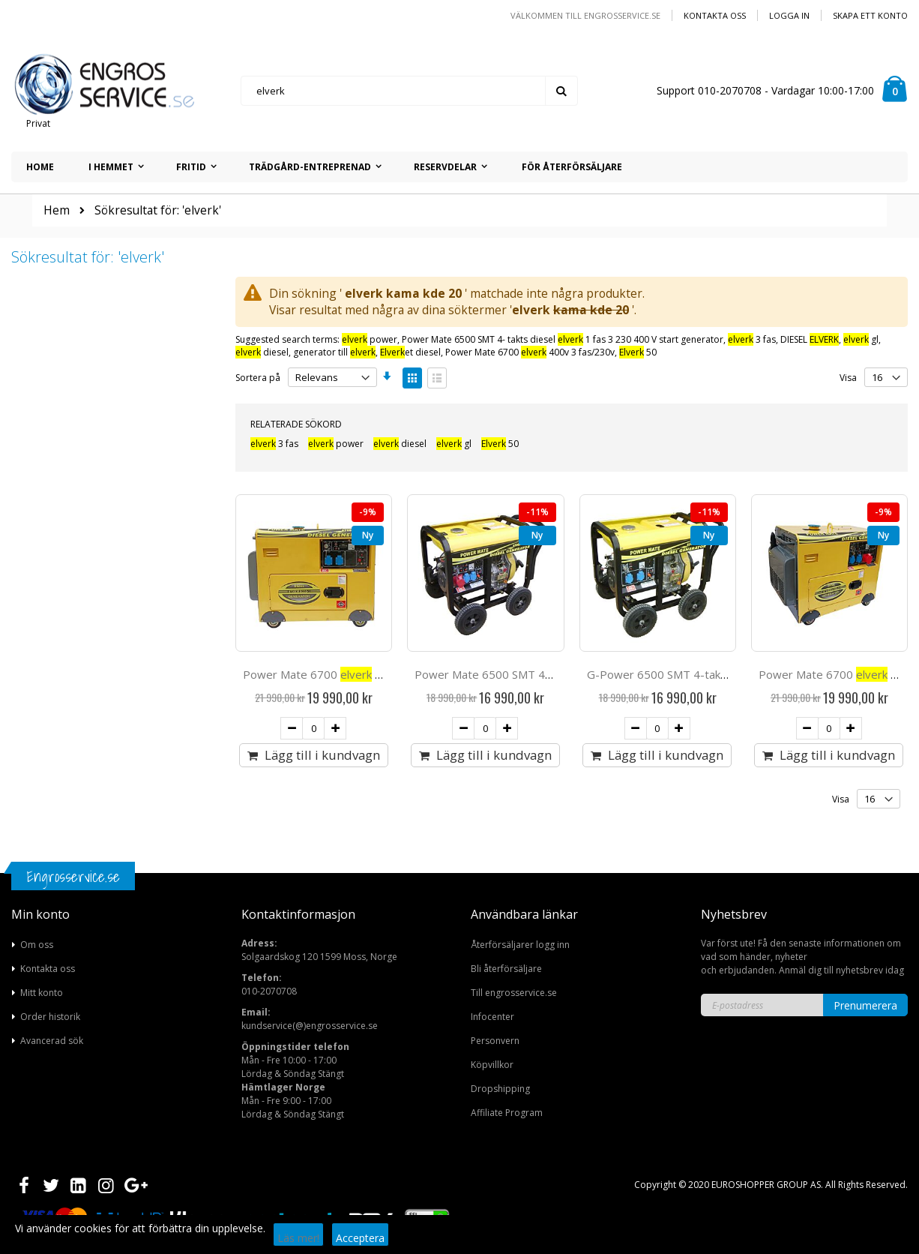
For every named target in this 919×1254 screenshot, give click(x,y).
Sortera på (257, 377)
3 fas (752, 339)
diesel (262, 352)
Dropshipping (500, 1088)
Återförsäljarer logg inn (520, 944)
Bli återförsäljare (506, 968)
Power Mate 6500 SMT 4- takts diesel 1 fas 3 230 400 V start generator (562, 339)
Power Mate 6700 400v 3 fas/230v (530, 352)
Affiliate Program (507, 1112)
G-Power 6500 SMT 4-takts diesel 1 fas (706, 674)
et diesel (410, 352)
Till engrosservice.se (514, 992)
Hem (56, 210)
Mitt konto (41, 992)
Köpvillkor (492, 1064)
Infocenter (492, 1016)
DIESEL (809, 339)
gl (861, 339)
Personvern (495, 1040)
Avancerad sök (51, 1040)
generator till (334, 352)
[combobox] (409, 91)
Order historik (50, 1016)
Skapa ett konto (870, 15)
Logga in (789, 15)
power (369, 339)
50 (638, 352)
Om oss (36, 944)
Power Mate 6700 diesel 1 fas (338, 674)
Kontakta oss (715, 15)
